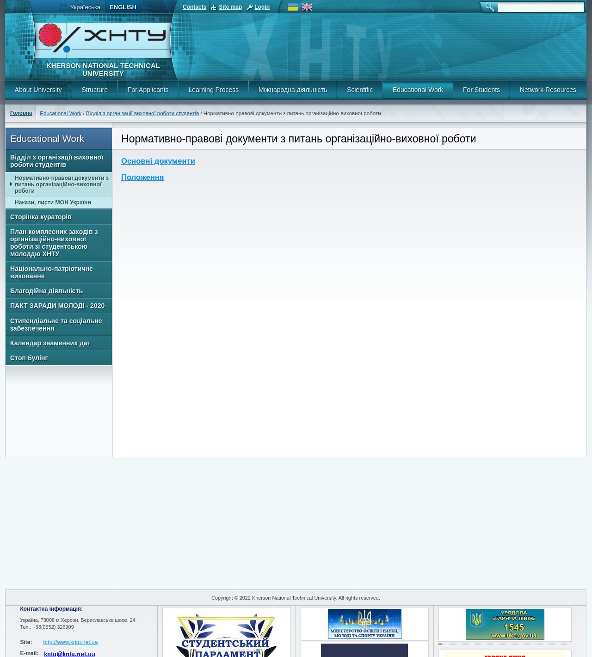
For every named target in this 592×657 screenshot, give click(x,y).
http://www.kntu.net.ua (70, 642)
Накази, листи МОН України (53, 202)
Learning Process (213, 89)
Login (262, 7)
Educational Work (418, 89)
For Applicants (148, 89)
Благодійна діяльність (46, 291)
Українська (85, 7)
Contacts (194, 7)
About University (38, 89)
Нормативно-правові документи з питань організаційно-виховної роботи (62, 184)
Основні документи (158, 161)
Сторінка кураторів (41, 217)
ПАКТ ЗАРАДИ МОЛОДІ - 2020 (57, 305)
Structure (94, 89)
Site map (230, 7)
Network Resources (548, 89)
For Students (481, 89)
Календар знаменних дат (50, 343)
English (123, 7)
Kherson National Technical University (103, 69)
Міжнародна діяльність (293, 89)
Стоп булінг (29, 358)
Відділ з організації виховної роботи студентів (142, 113)
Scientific (360, 89)
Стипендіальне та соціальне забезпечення (56, 324)
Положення (142, 177)
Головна (21, 113)
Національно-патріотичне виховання (51, 272)
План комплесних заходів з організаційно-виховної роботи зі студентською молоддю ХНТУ (54, 243)
